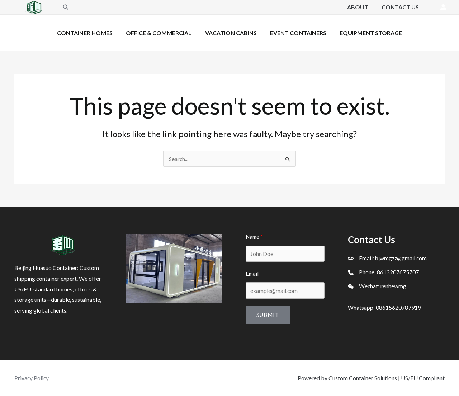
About (360, 7)
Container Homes (89, 32)
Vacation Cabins (231, 32)
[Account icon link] (443, 7)
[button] (66, 7)
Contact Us (401, 7)
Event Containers (296, 32)
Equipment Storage (367, 32)
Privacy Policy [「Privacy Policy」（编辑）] (31, 378)
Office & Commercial (161, 32)
